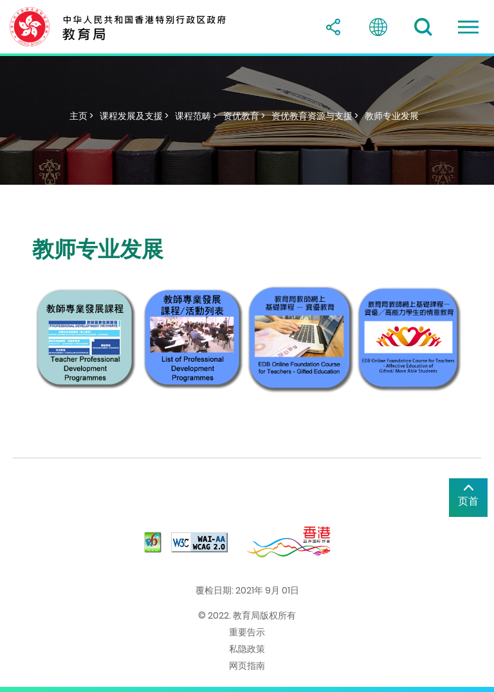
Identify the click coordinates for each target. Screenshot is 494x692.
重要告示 (247, 632)
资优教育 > (244, 115)
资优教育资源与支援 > (314, 115)
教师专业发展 (392, 115)
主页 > (81, 115)
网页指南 (247, 665)
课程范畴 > (196, 115)
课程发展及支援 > (134, 115)
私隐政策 (247, 648)
